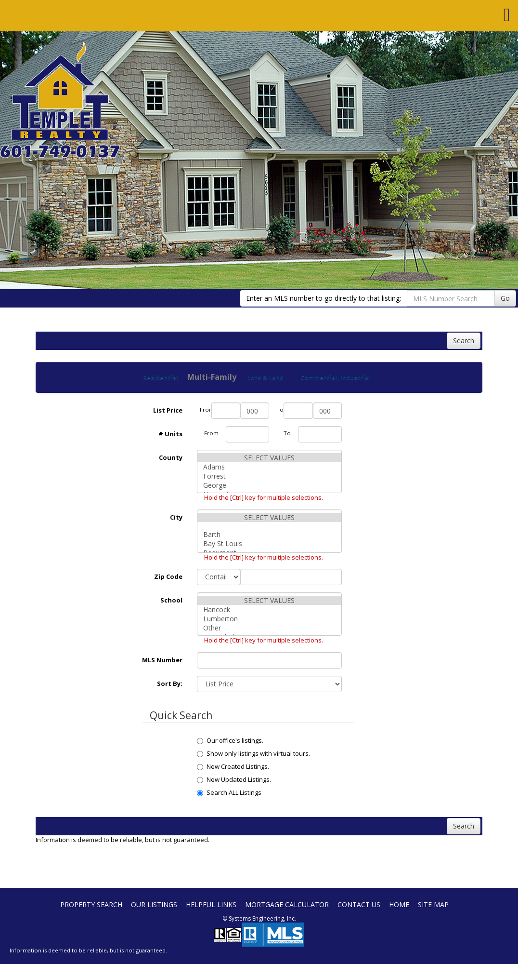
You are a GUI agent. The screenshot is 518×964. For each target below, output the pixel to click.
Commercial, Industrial (335, 378)
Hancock (269, 609)
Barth (269, 534)
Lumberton (269, 618)
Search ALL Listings (229, 792)
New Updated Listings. (234, 779)
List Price (167, 410)
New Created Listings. (233, 766)
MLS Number (162, 660)
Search (463, 340)
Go (505, 298)
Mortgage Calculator (287, 904)
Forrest (269, 476)
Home (399, 904)
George (269, 485)
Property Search (91, 904)
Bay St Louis (269, 543)
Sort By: (169, 683)
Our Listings (154, 904)
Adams (269, 466)
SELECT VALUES (269, 457)
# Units (170, 433)
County (170, 457)
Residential (160, 378)
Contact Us (358, 904)
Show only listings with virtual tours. (253, 753)
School (171, 600)
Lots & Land (265, 378)
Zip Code (168, 576)
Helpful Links (211, 904)
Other (269, 627)
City (176, 517)
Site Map (433, 904)
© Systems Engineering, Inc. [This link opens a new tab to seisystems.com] (259, 918)
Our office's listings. (230, 740)
